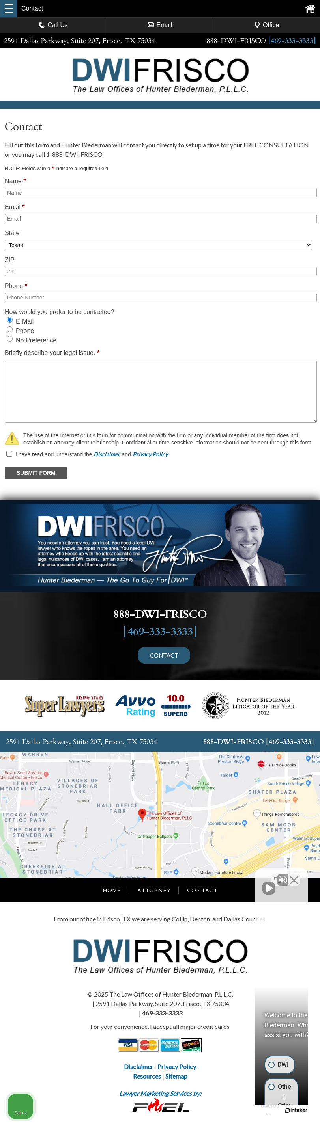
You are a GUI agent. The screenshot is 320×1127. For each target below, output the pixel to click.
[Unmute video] (180, 875)
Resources (147, 1076)
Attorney (153, 890)
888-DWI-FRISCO (236, 41)
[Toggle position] (277, 875)
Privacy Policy (150, 454)
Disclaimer (107, 454)
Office (266, 25)
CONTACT (164, 655)
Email (160, 25)
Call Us (53, 25)
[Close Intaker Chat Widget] (294, 875)
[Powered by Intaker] (253, 1110)
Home (112, 890)
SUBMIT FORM (36, 473)
